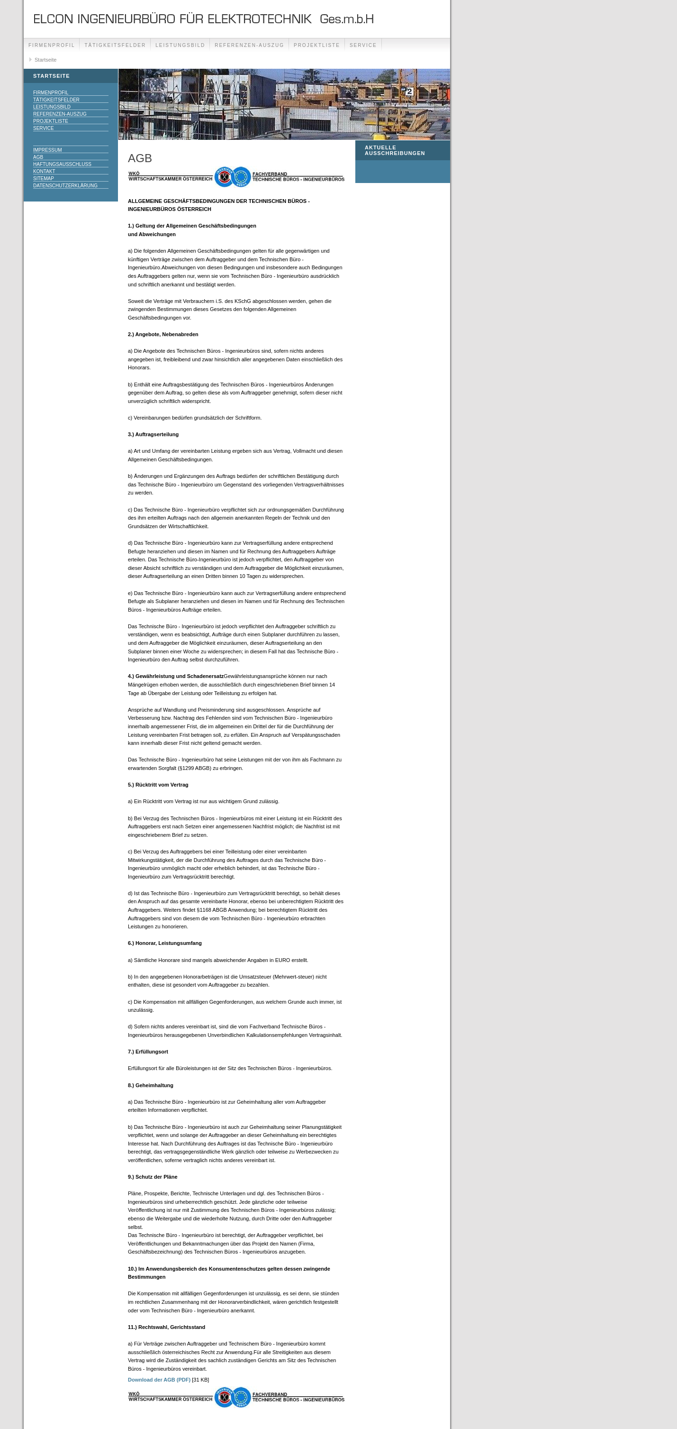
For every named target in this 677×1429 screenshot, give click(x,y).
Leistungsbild (180, 45)
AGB (38, 157)
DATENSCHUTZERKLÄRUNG (65, 185)
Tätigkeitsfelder (115, 45)
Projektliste (317, 45)
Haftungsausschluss (62, 164)
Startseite (45, 60)
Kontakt (44, 171)
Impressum (47, 150)
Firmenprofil (51, 45)
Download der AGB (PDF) (159, 1380)
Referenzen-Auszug (249, 45)
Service (363, 45)
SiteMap (43, 178)
